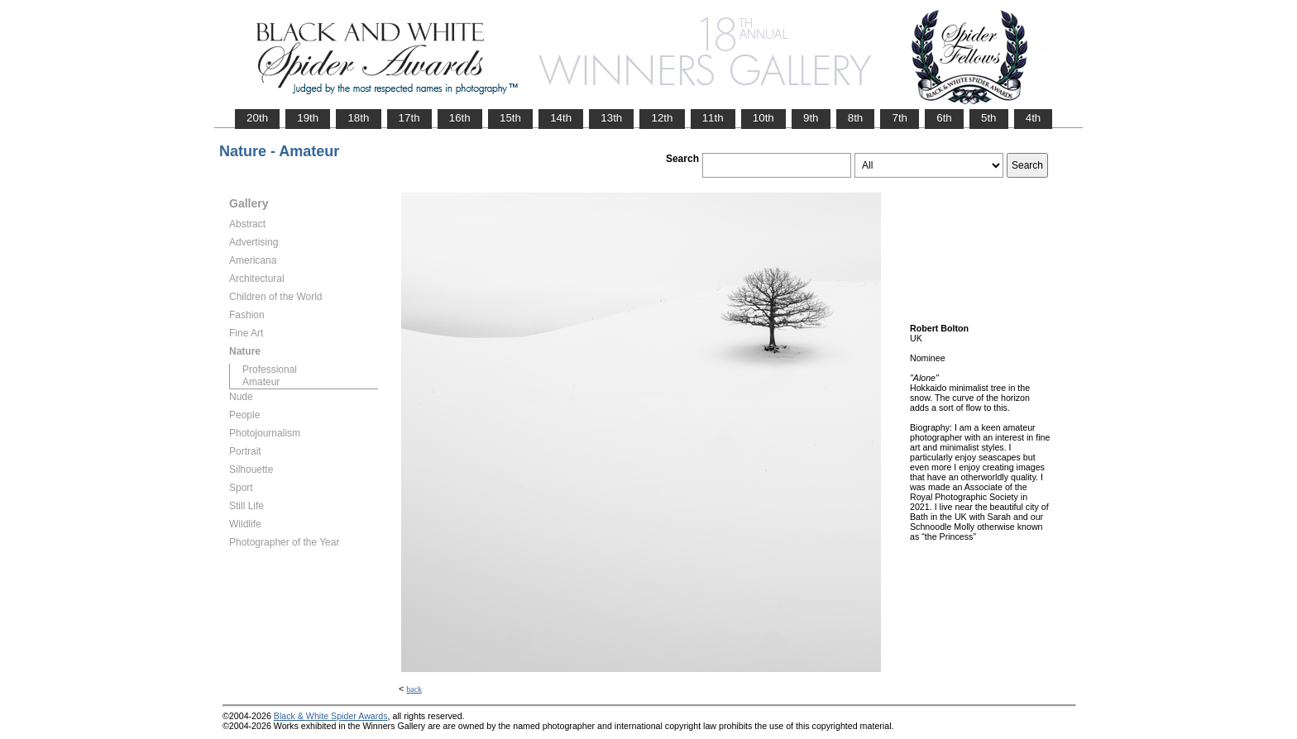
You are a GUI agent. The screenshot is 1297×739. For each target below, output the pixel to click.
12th (662, 118)
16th (460, 118)
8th (856, 118)
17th (409, 118)
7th (900, 118)
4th (1034, 118)
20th (257, 118)
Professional (269, 369)
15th (510, 118)
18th (358, 118)
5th (989, 118)
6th (944, 118)
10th (763, 118)
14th (561, 118)
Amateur (261, 382)
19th (308, 118)
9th (811, 118)
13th (611, 118)
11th (713, 118)
